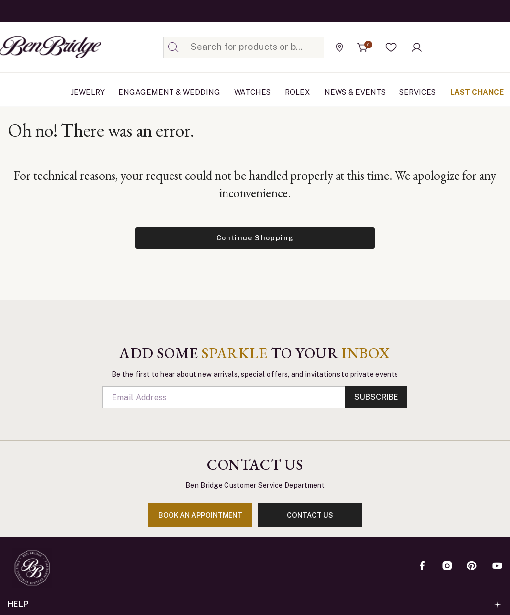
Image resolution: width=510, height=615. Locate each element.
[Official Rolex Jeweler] (465, 47)
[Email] (224, 397)
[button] (391, 47)
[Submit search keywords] (173, 47)
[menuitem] (88, 92)
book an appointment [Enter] (200, 515)
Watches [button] (252, 92)
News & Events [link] (355, 92)
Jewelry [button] (88, 92)
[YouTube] (497, 566)
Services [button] (417, 92)
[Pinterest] (472, 566)
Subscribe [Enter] (376, 397)
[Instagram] (447, 566)
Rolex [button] (297, 92)
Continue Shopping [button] (255, 238)
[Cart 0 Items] (362, 47)
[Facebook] (422, 566)
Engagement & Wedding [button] (169, 92)
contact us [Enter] (310, 515)
